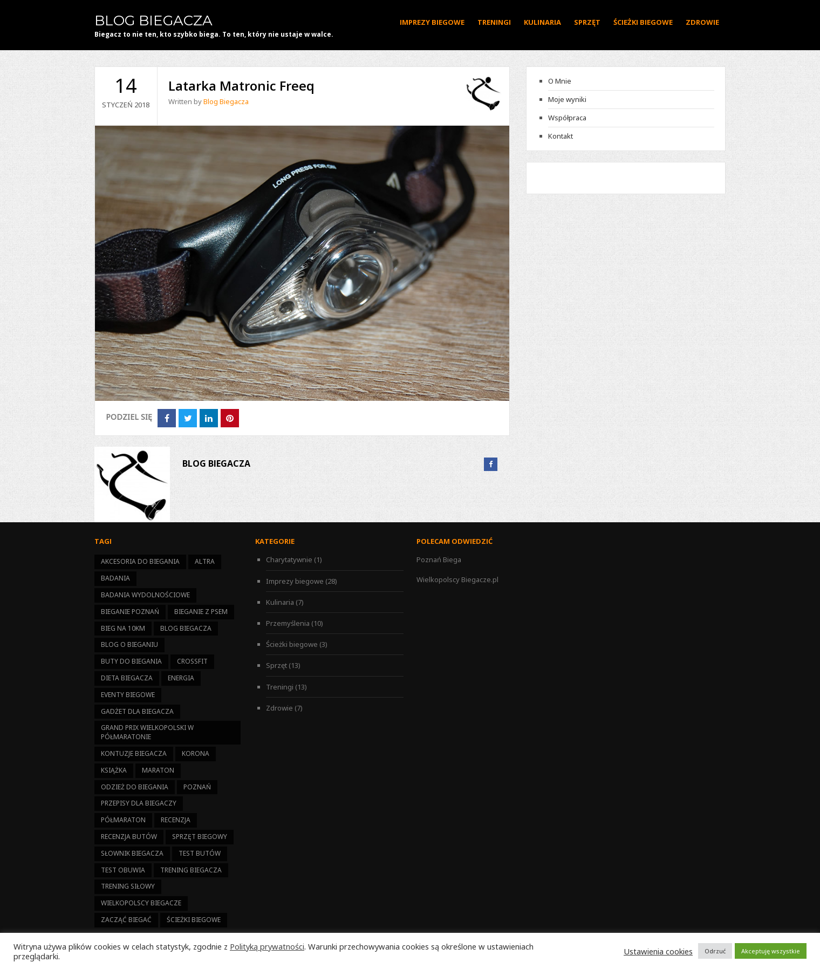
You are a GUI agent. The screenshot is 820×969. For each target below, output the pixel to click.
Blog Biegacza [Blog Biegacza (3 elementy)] (185, 628)
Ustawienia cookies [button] (658, 951)
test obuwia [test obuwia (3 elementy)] (123, 870)
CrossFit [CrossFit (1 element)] (192, 661)
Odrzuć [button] (715, 951)
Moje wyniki (567, 99)
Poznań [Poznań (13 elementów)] (197, 786)
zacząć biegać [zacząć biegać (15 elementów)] (126, 919)
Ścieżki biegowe (643, 22)
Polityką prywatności (267, 946)
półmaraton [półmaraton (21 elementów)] (123, 819)
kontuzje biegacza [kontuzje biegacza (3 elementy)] (134, 753)
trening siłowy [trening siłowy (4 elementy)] (128, 886)
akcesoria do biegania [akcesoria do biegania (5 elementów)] (140, 561)
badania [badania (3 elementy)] (115, 578)
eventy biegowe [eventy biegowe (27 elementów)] (128, 694)
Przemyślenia (288, 623)
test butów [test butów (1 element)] (200, 853)
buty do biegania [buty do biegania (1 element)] (131, 661)
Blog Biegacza (153, 20)
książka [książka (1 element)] (114, 770)
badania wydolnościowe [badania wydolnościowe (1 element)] (145, 594)
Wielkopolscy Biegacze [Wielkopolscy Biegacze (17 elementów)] (141, 902)
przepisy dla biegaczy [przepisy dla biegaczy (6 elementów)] (138, 803)
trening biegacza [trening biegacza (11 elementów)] (191, 870)
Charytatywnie (289, 559)
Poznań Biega (438, 559)
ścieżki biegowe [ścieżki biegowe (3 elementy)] (194, 919)
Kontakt (560, 136)
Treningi (494, 22)
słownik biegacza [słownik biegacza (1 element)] (132, 853)
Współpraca (567, 117)
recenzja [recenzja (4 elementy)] (175, 819)
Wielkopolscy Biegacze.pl (457, 579)
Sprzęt (587, 22)
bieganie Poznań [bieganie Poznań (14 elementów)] (130, 611)
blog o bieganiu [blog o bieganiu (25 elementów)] (129, 644)
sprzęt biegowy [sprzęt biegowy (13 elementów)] (199, 836)
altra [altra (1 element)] (205, 561)
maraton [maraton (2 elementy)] (158, 770)
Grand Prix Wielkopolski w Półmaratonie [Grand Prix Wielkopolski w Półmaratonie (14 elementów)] (147, 732)
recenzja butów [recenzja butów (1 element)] (129, 836)
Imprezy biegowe (432, 22)
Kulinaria (542, 22)
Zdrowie (702, 22)
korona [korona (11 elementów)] (195, 753)
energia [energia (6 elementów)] (181, 678)
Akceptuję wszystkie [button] (770, 951)
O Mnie (559, 81)
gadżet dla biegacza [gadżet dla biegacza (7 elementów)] (137, 711)
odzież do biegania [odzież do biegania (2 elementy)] (134, 786)
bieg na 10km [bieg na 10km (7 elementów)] (123, 628)
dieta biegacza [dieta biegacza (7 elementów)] (127, 678)
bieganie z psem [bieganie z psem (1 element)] (201, 611)
